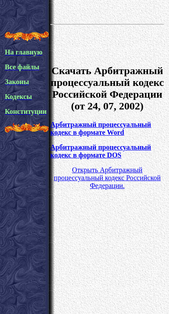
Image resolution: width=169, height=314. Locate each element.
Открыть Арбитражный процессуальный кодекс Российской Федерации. (107, 177)
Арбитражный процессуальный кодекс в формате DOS (100, 151)
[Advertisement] (107, 43)
